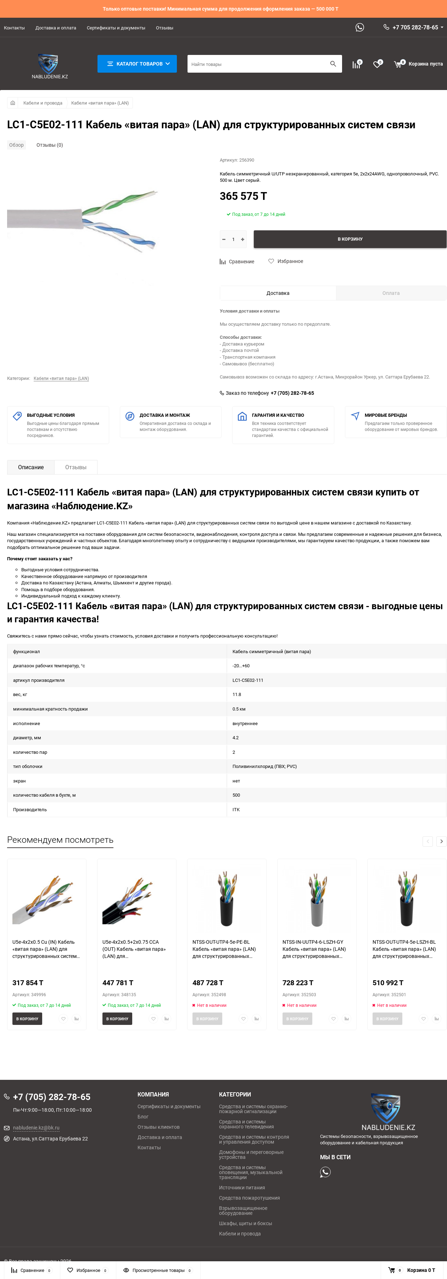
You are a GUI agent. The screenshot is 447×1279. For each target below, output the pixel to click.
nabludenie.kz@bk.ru (36, 1127)
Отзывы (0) (50, 144)
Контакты (14, 27)
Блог (143, 1116)
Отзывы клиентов (159, 1126)
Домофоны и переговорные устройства (251, 1155)
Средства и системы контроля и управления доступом (254, 1139)
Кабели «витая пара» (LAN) (100, 103)
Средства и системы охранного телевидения (246, 1124)
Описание (31, 467)
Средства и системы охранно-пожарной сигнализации (253, 1109)
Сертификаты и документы (116, 27)
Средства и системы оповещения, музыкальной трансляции (251, 1172)
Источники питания (242, 1187)
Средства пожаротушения (249, 1197)
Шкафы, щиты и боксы (245, 1223)
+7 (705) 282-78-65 (292, 393)
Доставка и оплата (55, 27)
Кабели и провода (42, 103)
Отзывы (164, 27)
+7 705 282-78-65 (415, 27)
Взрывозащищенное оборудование (243, 1211)
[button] (441, 841)
